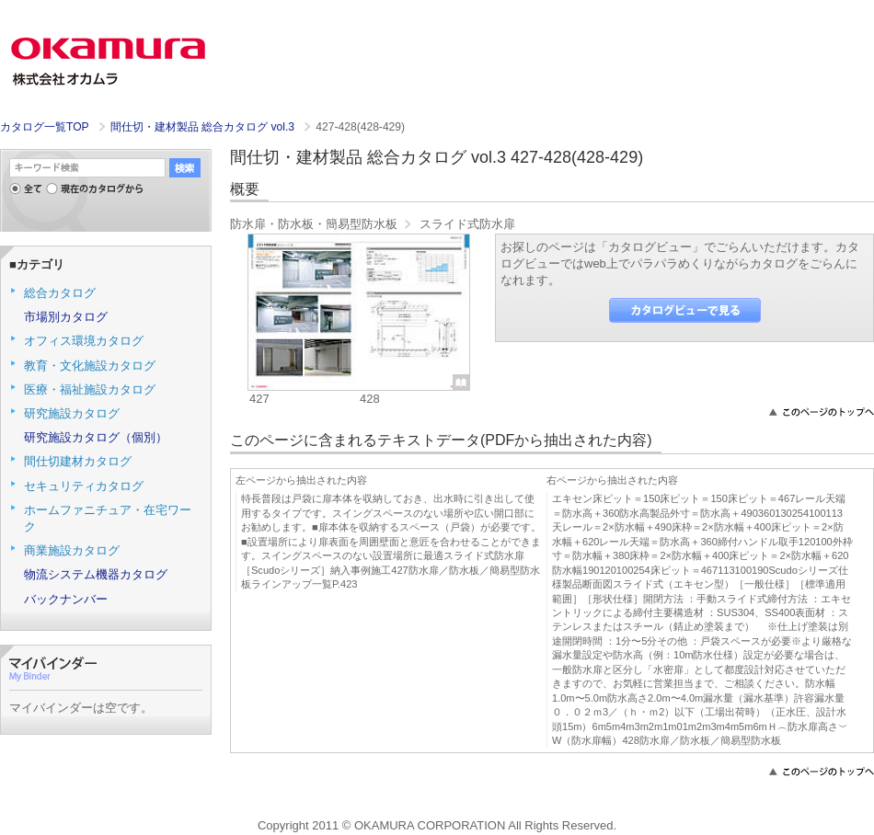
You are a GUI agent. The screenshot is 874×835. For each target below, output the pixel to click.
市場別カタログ (66, 317)
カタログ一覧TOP (44, 126)
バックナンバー (66, 599)
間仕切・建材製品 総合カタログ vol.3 (204, 126)
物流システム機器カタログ (95, 574)
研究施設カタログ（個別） (95, 437)
